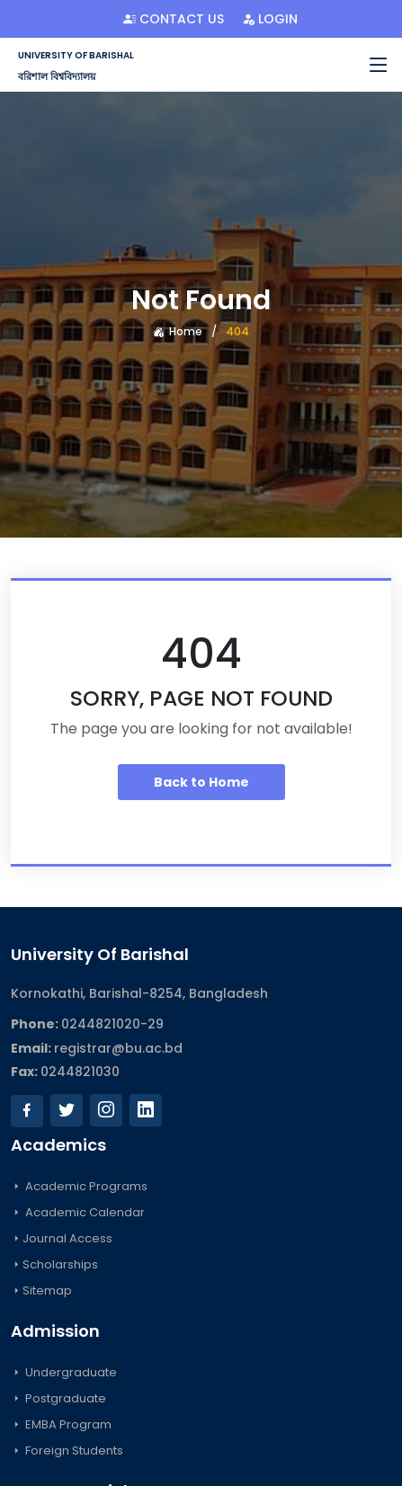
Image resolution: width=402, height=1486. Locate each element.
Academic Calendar (78, 1212)
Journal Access (61, 1238)
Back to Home (201, 782)
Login (270, 19)
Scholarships (54, 1264)
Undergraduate (64, 1372)
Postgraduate (58, 1398)
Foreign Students (67, 1450)
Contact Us (173, 19)
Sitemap (41, 1290)
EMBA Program (61, 1424)
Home (177, 331)
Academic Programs (79, 1186)
